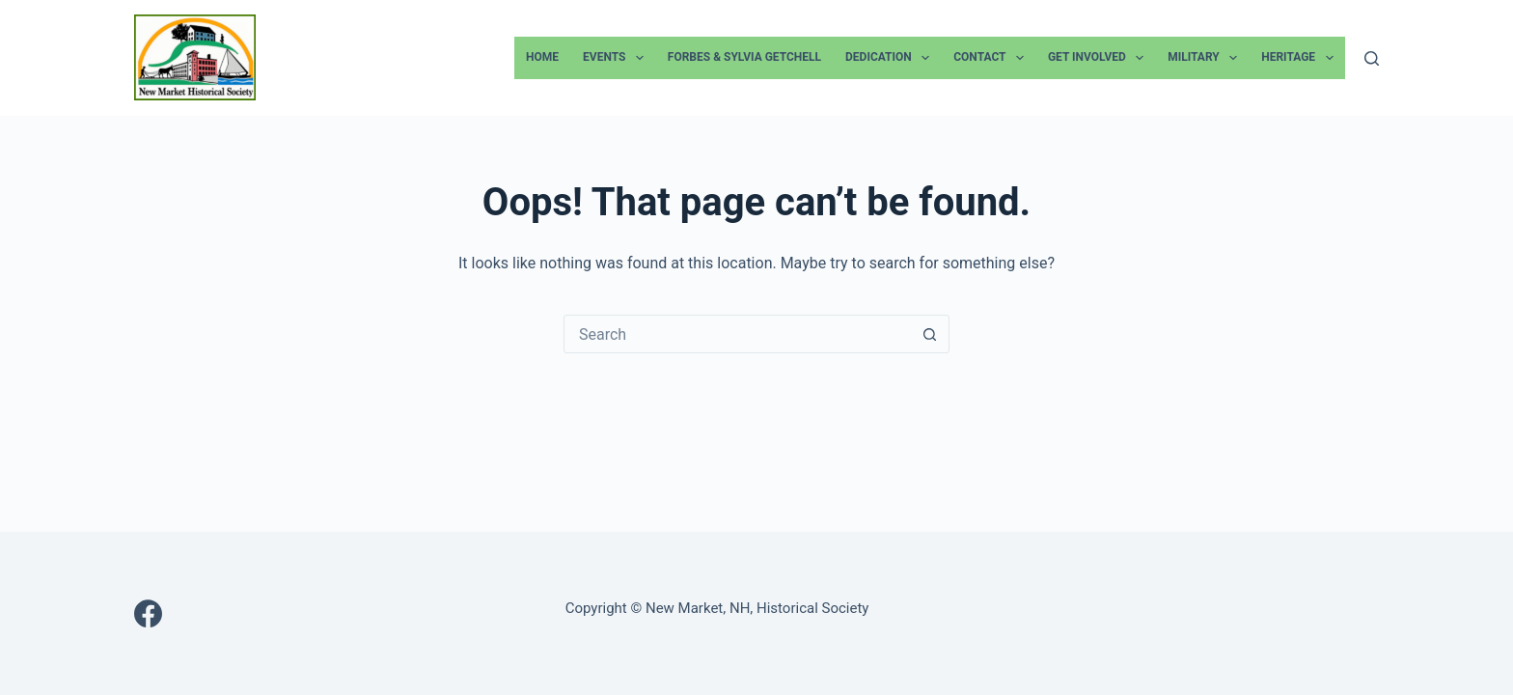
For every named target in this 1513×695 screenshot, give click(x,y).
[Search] (1371, 58)
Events (617, 58)
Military (1206, 58)
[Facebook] (148, 613)
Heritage (1300, 58)
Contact (992, 58)
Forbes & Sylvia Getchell (744, 57)
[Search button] (929, 334)
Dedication (891, 58)
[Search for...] (737, 334)
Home (542, 57)
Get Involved (1099, 58)
